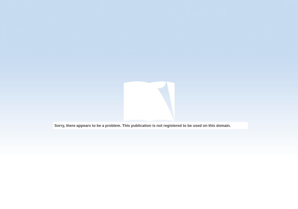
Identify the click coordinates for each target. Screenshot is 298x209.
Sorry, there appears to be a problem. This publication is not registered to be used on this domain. (142, 125)
